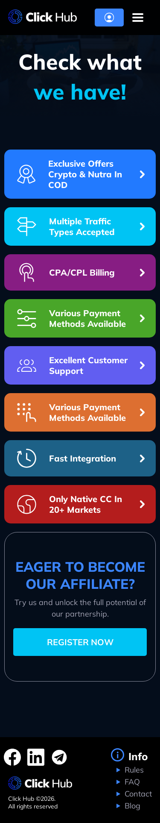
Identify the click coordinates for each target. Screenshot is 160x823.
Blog (131, 806)
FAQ (131, 782)
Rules (133, 770)
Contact (137, 794)
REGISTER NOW (80, 642)
